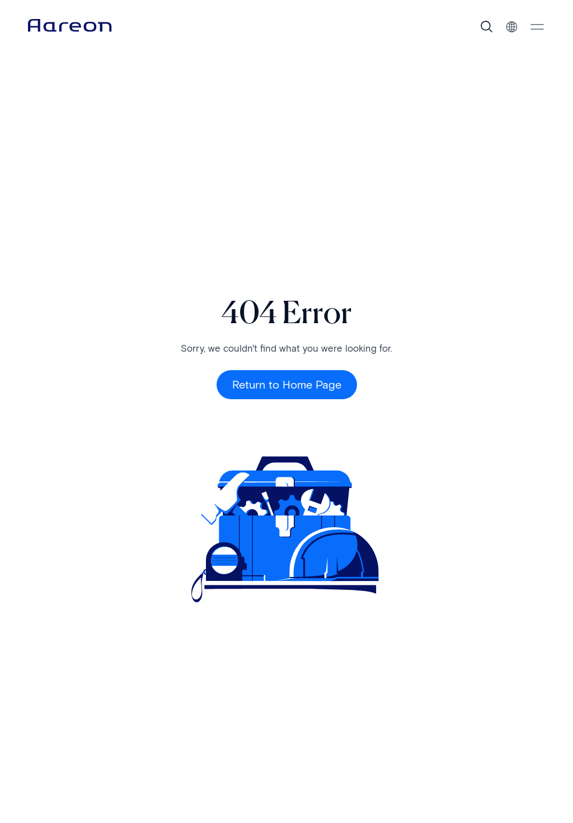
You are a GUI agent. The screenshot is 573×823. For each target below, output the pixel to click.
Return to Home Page (286, 384)
